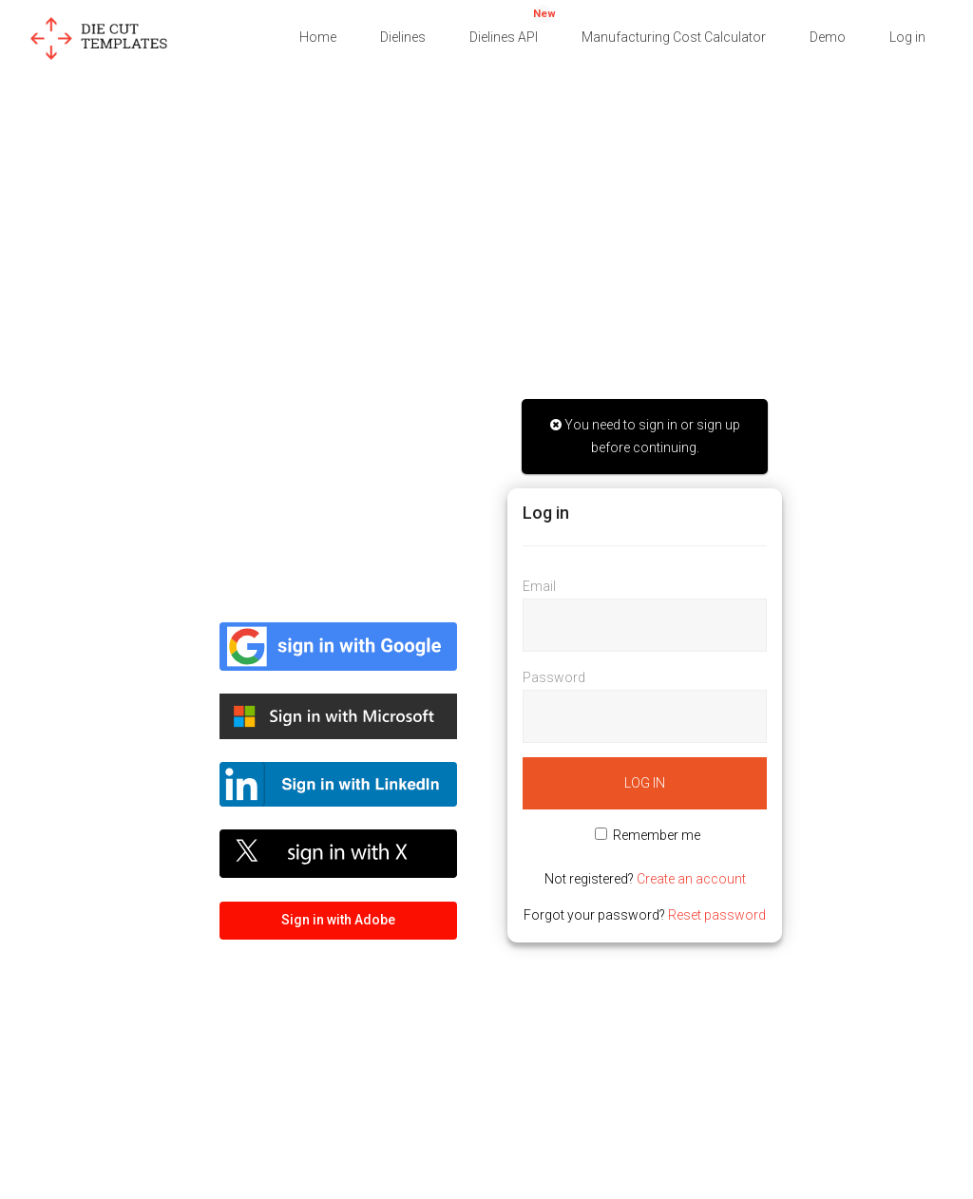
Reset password (717, 915)
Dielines (403, 37)
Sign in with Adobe (338, 919)
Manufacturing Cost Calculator (674, 37)
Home (317, 37)
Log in (907, 37)
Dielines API (512, 25)
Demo (828, 37)
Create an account (691, 878)
